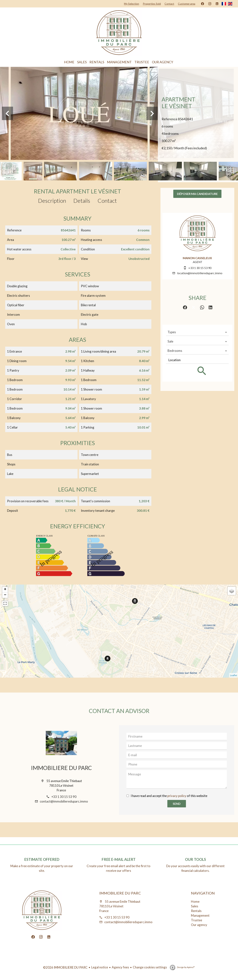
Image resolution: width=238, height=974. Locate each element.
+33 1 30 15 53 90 (199, 268)
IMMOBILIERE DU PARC (61, 767)
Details (81, 200)
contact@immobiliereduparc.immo (64, 801)
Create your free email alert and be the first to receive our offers (118, 868)
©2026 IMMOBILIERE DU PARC (65, 967)
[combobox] (197, 332)
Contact (107, 200)
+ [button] (5, 589)
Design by (186, 967)
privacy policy (176, 796)
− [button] (5, 595)
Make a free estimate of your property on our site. (41, 868)
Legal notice (99, 967)
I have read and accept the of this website (169, 796)
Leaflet (233, 675)
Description (52, 200)
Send (177, 803)
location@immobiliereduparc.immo (199, 273)
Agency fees (120, 967)
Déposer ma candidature (197, 193)
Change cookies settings (150, 967)
